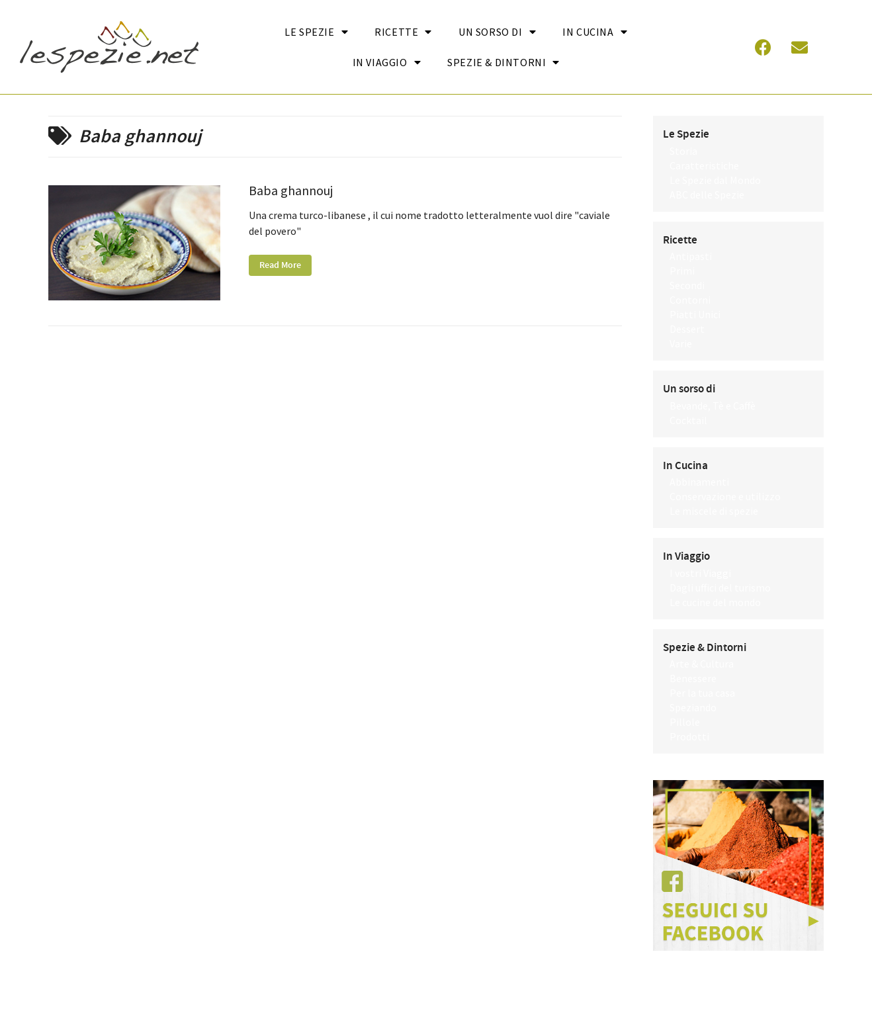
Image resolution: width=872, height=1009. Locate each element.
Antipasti (691, 256)
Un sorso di (497, 32)
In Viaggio (387, 62)
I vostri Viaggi (700, 573)
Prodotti (689, 736)
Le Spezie (316, 32)
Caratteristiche (704, 165)
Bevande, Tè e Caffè (713, 405)
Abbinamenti (699, 481)
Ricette (403, 32)
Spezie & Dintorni (503, 62)
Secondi (687, 285)
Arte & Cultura (702, 663)
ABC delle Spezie (707, 194)
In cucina (594, 32)
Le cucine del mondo (715, 602)
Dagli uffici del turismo (720, 587)
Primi (682, 270)
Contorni (690, 299)
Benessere (693, 678)
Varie (681, 343)
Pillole (685, 721)
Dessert (687, 328)
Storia (683, 150)
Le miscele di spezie (714, 510)
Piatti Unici (695, 314)
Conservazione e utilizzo (725, 496)
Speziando (693, 707)
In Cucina (685, 466)
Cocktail (688, 420)
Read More (280, 265)
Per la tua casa (702, 692)
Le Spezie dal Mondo (715, 180)
